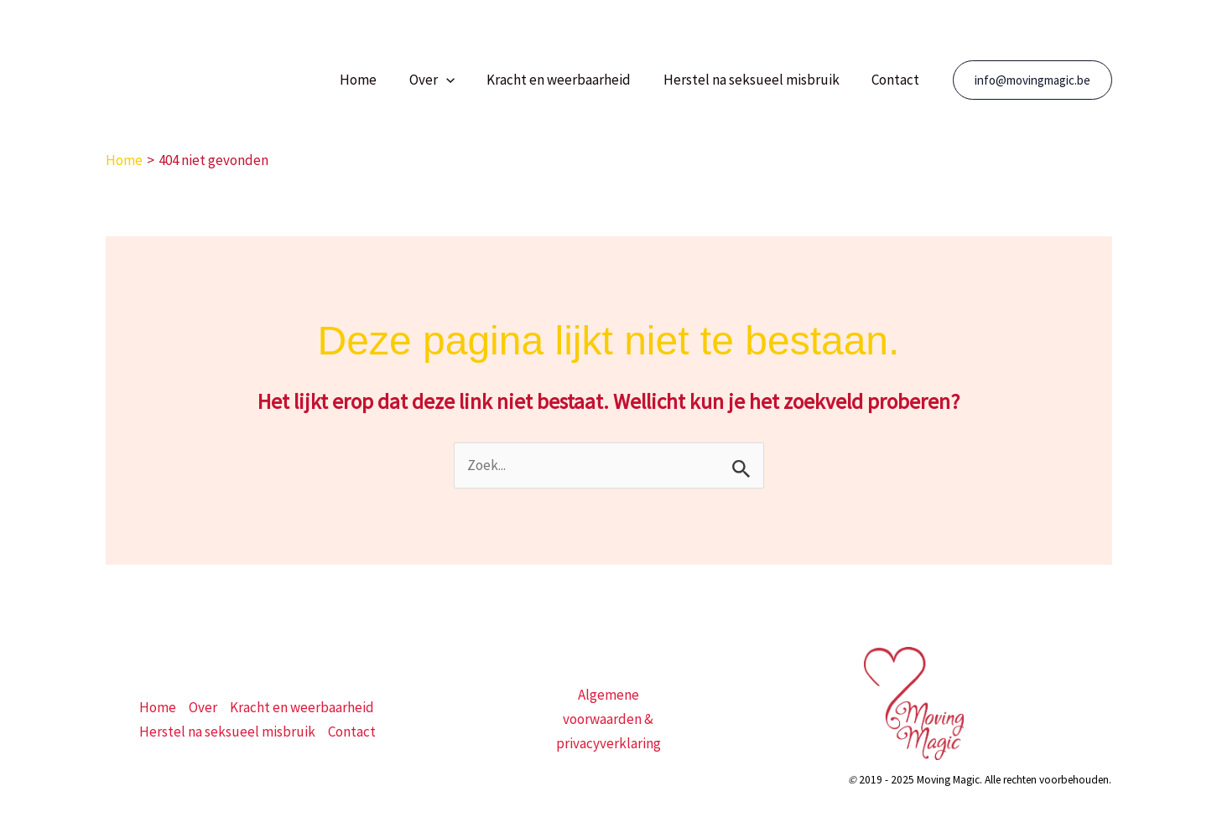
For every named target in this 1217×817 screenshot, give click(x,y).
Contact (898, 79)
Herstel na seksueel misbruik (757, 79)
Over (444, 79)
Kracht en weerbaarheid (569, 79)
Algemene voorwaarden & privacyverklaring (608, 718)
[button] (458, 79)
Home (374, 79)
